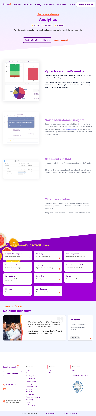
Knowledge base (31, 376)
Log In (72, 4)
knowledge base (71, 132)
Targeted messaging (33, 397)
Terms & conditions (70, 413)
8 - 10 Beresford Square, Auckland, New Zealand (13, 401)
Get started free (86, 4)
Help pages (29, 384)
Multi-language (31, 405)
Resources (61, 4)
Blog (50, 370)
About (74, 370)
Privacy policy (50, 413)
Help (50, 373)
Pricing (38, 4)
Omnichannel (30, 379)
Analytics (29, 392)
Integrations (30, 394)
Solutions (17, 4)
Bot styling (29, 400)
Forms (28, 402)
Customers (49, 4)
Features (28, 4)
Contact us (11, 384)
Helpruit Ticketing (31, 381)
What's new (75, 373)
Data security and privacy (80, 375)
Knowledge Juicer (31, 386)
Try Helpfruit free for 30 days (37, 40)
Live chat (29, 389)
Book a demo (12, 374)
